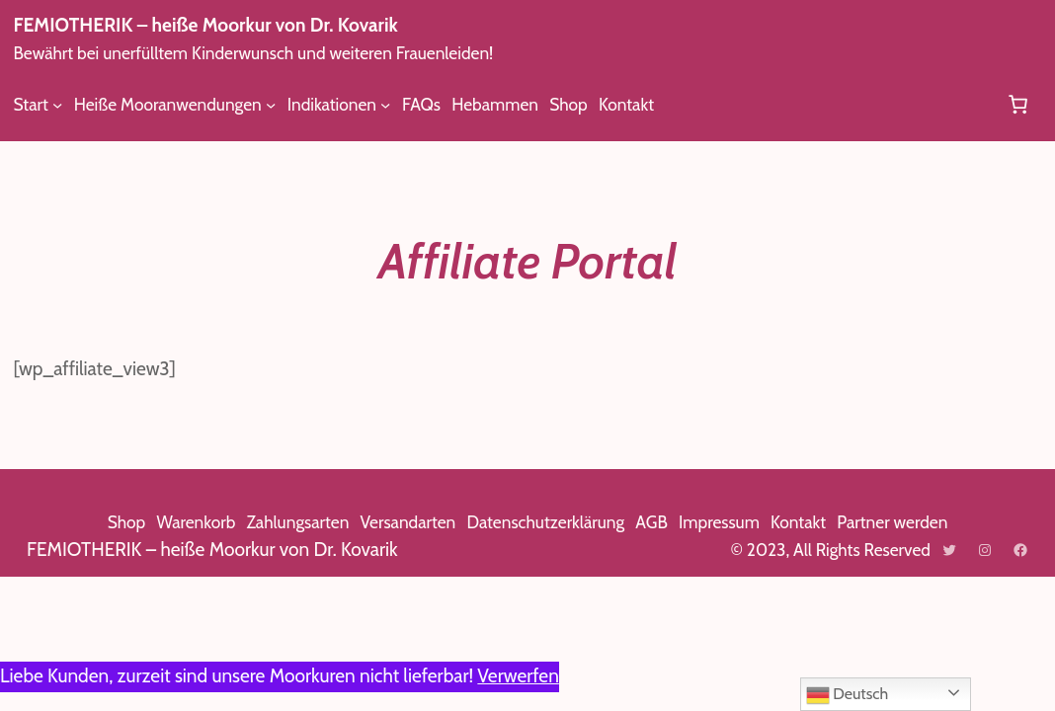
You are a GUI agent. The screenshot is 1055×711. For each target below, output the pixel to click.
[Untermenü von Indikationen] (399, 104)
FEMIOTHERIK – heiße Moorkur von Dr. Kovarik (225, 25)
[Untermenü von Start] (58, 104)
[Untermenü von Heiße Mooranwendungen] (281, 104)
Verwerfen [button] (552, 676)
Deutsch (849, 695)
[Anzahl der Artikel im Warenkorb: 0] (1017, 103)
